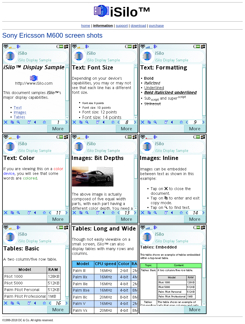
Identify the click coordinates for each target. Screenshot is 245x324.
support (122, 26)
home (85, 26)
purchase (156, 26)
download (138, 26)
